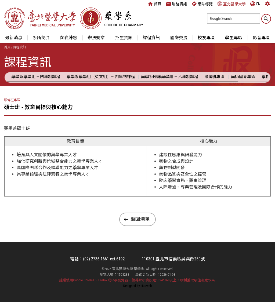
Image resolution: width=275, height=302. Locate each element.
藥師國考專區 (243, 76)
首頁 (154, 3)
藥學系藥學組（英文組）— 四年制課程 (101, 76)
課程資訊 (151, 37)
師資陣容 (68, 37)
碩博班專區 (214, 76)
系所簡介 (41, 37)
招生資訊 (123, 37)
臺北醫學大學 (231, 3)
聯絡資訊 (176, 3)
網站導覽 (202, 3)
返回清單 (140, 219)
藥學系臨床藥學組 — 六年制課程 (169, 76)
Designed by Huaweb (137, 286)
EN (255, 3)
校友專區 (206, 37)
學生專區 (233, 37)
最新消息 (13, 37)
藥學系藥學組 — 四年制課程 (35, 76)
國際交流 (178, 37)
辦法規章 (96, 37)
